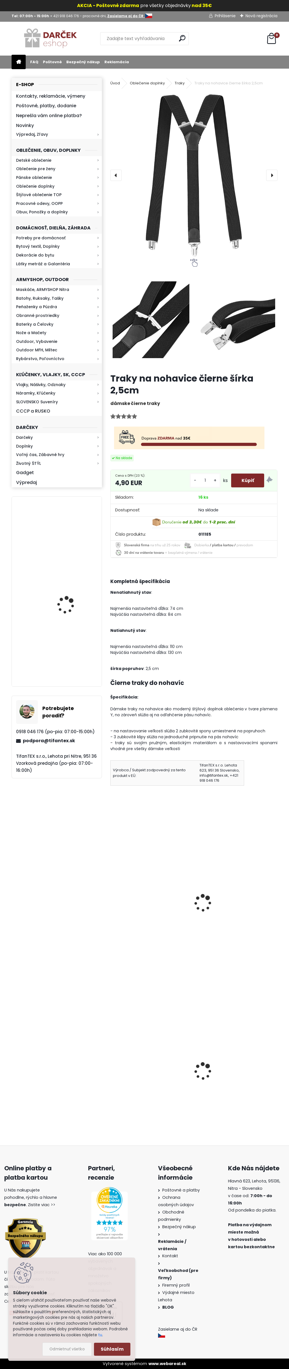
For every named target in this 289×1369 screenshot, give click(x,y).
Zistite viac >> (41, 1205)
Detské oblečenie (33, 160)
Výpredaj (26, 482)
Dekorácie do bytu (35, 255)
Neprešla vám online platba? (49, 115)
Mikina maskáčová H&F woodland (71, 600)
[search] (182, 38)
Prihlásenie (225, 16)
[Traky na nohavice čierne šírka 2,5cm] (193, 175)
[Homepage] (19, 62)
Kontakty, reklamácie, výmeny (50, 96)
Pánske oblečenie (34, 177)
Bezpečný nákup (83, 62)
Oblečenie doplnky (35, 186)
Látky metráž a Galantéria (43, 264)
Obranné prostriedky (37, 315)
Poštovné (52, 62)
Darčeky (24, 437)
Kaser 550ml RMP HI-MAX (73, 654)
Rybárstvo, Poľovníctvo (40, 359)
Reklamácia (116, 62)
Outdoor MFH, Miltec (36, 350)
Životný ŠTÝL (28, 463)
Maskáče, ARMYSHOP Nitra (42, 289)
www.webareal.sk (167, 1363)
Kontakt (170, 1256)
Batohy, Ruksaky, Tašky (40, 298)
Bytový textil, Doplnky (38, 246)
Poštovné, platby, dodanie (46, 105)
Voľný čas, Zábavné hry (40, 454)
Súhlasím (112, 1349)
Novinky (25, 125)
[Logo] (50, 39)
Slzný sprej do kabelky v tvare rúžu (232, 1084)
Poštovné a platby (181, 1190)
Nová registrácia (261, 16)
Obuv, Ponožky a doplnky (42, 212)
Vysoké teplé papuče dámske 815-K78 (146, 1084)
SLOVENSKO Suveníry (37, 402)
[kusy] (203, 480)
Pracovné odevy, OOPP (39, 203)
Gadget (25, 472)
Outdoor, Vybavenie (36, 341)
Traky (180, 83)
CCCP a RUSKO (33, 411)
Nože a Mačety (31, 333)
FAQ (34, 62)
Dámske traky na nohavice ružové (144, 910)
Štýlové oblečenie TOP (39, 195)
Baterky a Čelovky (34, 324)
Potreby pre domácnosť (40, 238)
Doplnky (24, 446)
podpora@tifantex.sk (49, 740)
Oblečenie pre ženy (35, 169)
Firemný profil (176, 1285)
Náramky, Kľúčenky (35, 393)
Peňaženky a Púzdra (36, 307)
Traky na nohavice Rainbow (230, 907)
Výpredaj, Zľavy (32, 134)
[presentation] (116, 175)
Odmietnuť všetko (67, 1349)
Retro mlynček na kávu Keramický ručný (71, 531)
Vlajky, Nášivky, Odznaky (40, 384)
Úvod (115, 83)
